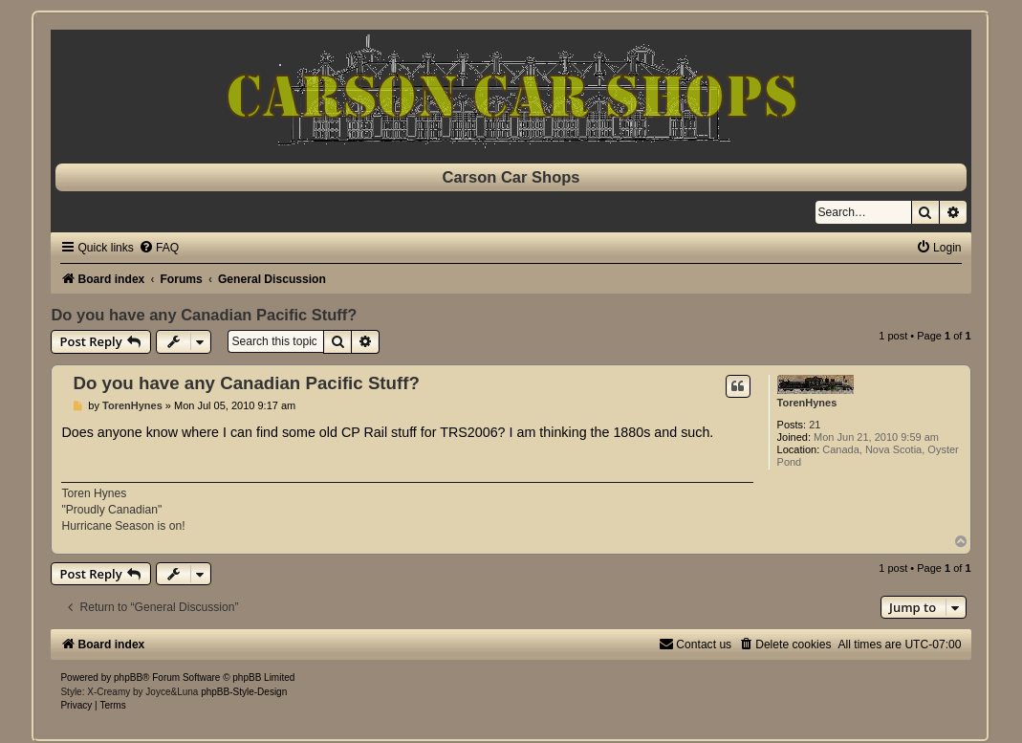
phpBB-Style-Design (244, 692)
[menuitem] (159, 247)
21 (814, 424)
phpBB (128, 677)
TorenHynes (807, 402)
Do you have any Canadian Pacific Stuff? (204, 314)
